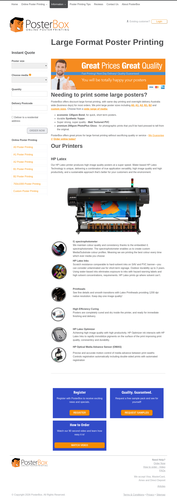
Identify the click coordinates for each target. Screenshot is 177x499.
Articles (161, 486)
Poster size (18, 61)
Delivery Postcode (22, 103)
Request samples (137, 412)
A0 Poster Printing (23, 147)
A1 (136, 105)
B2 (150, 105)
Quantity (16, 89)
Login (159, 21)
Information (58, 4)
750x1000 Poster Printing (27, 184)
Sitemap (160, 494)
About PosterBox (131, 4)
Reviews (98, 4)
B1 (145, 105)
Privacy (150, 494)
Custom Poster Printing (25, 191)
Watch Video (79, 445)
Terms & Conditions (133, 494)
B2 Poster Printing (23, 176)
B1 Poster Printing (23, 169)
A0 (132, 105)
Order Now (37, 130)
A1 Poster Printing (23, 154)
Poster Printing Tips (80, 4)
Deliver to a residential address (25, 119)
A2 (141, 105)
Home (14, 4)
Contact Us (112, 4)
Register (79, 412)
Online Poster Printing (34, 4)
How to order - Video (154, 467)
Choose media (21, 75)
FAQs (162, 470)
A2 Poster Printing (23, 162)
